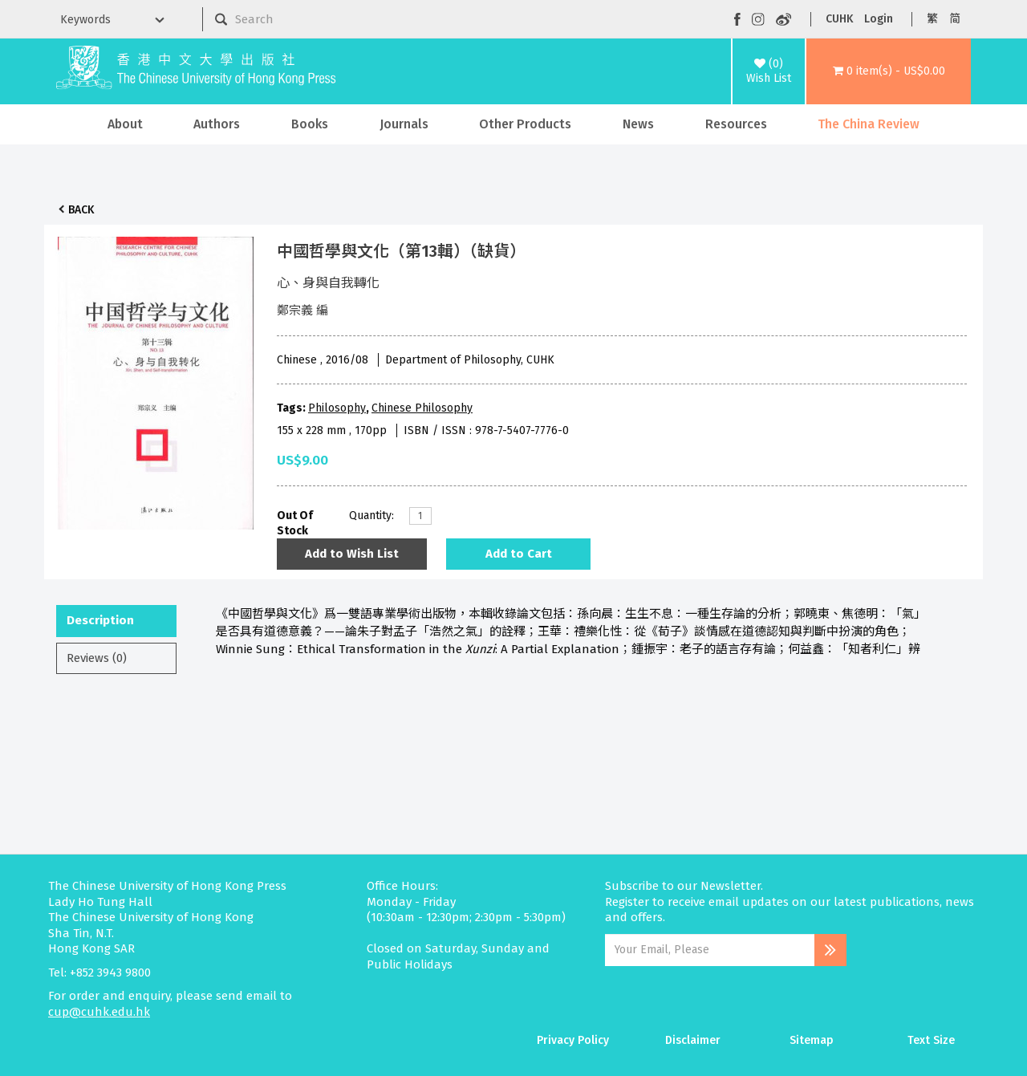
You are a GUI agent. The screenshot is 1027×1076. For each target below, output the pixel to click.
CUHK (839, 19)
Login (878, 19)
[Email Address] (709, 950)
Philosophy (337, 408)
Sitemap (812, 1040)
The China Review (868, 124)
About (125, 124)
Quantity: (371, 515)
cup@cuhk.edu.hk (99, 1012)
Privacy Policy (573, 1040)
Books (309, 124)
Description (100, 620)
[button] (888, 71)
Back (81, 210)
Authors (216, 124)
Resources (736, 124)
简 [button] (954, 19)
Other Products (525, 124)
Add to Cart (518, 553)
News (638, 124)
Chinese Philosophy (422, 408)
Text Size (931, 1040)
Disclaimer (693, 1040)
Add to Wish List (352, 553)
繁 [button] (932, 19)
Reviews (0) (97, 658)
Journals (404, 124)
